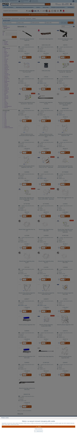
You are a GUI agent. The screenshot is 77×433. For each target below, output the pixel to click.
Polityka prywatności (38, 428)
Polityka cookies (5, 417)
